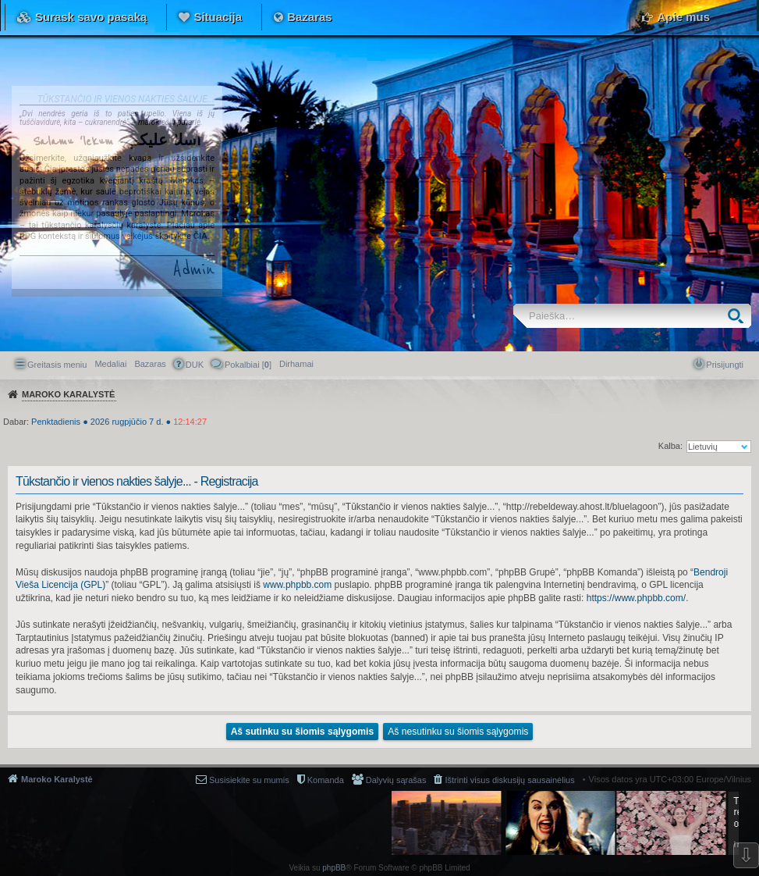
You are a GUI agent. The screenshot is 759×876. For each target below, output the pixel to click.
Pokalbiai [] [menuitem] (248, 364)
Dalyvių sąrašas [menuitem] (396, 780)
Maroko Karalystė (57, 779)
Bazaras (309, 16)
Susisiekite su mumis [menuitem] (249, 780)
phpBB (334, 868)
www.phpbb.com (297, 584)
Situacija (217, 16)
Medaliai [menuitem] (110, 364)
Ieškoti (739, 316)
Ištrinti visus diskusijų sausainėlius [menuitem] (509, 780)
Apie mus (683, 16)
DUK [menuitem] (195, 364)
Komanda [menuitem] (325, 780)
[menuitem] (296, 363)
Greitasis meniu (57, 364)
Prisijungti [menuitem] (724, 364)
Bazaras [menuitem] (149, 364)
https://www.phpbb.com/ (636, 598)
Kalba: (670, 445)
